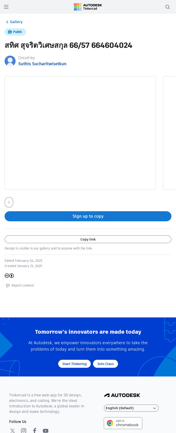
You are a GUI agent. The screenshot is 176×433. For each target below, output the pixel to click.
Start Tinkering (74, 363)
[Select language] (131, 408)
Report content (19, 285)
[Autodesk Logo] (122, 395)
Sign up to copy (88, 216)
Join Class (105, 363)
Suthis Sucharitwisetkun (42, 64)
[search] (167, 6)
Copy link (88, 239)
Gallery (14, 22)
